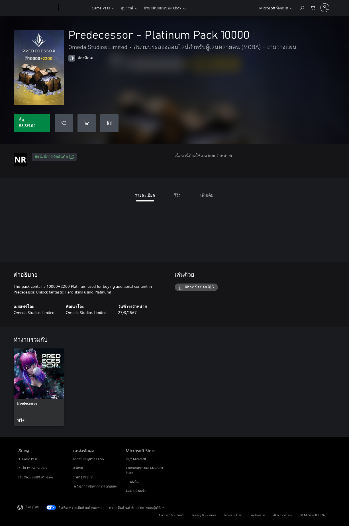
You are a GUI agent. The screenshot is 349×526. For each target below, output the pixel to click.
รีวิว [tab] (177, 195)
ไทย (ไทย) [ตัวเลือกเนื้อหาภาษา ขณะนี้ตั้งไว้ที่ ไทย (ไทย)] (32, 507)
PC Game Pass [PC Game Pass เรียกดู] (27, 459)
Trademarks (257, 515)
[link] (39, 387)
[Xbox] (74, 8)
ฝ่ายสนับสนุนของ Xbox (162, 7)
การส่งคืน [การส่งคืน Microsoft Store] (132, 482)
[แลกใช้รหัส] (109, 123)
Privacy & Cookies (203, 515)
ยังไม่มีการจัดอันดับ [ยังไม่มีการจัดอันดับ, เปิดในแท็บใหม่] (54, 156)
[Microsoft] (36, 8)
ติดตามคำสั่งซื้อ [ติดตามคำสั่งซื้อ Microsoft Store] (136, 491)
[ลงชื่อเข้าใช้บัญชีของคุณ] (325, 8)
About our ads (283, 515)
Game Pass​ (101, 7)
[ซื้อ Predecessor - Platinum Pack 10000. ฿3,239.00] (32, 123)
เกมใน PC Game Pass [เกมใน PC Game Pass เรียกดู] (32, 468)
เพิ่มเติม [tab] (206, 195)
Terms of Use (233, 515)
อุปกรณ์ (127, 7)
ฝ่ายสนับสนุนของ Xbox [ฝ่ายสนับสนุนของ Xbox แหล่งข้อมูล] (88, 459)
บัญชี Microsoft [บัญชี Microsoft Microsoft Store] (136, 459)
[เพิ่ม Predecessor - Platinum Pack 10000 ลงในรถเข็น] (86, 123)
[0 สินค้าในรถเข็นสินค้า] (313, 7)
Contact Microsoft (171, 515)
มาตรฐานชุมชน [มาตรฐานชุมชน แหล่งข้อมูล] (84, 477)
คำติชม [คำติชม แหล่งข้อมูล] (78, 468)
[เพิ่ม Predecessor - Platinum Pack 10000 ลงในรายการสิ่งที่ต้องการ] (64, 123)
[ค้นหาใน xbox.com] (302, 7)
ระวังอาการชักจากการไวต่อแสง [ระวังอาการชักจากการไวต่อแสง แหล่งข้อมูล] (95, 486)
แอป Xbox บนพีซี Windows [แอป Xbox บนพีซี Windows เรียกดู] (35, 477)
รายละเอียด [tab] (145, 195)
